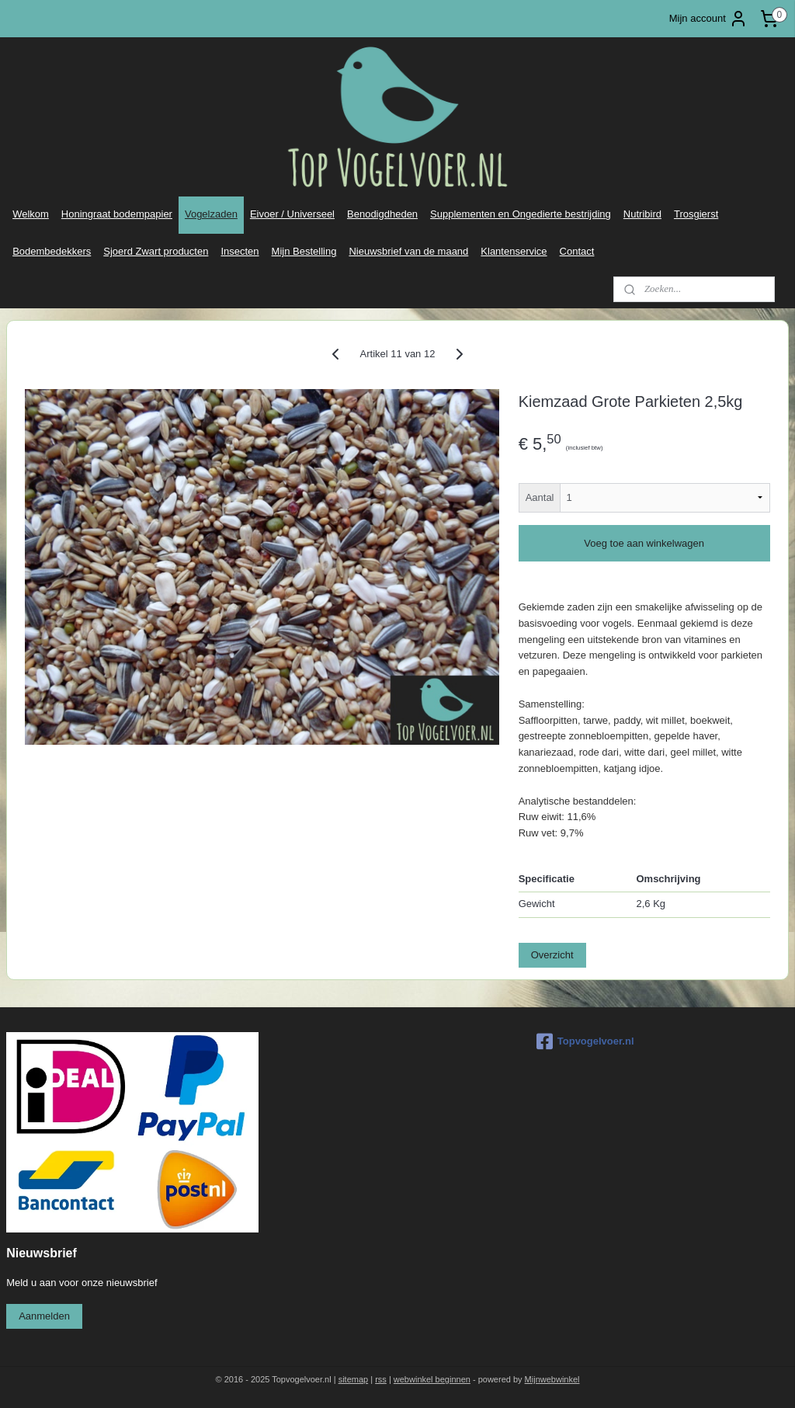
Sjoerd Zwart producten (155, 251)
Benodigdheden (382, 214)
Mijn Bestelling (304, 251)
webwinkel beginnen (432, 1379)
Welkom (30, 214)
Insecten (239, 251)
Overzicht (552, 955)
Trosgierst (696, 214)
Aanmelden (44, 1316)
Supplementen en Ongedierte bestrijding (520, 214)
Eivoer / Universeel (292, 214)
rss (381, 1379)
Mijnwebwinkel (552, 1379)
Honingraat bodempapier (116, 214)
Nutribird (642, 214)
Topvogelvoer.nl (585, 1041)
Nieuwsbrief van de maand (408, 251)
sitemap (353, 1379)
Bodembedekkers (51, 251)
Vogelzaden (211, 214)
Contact (577, 251)
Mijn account (708, 18)
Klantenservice (514, 251)
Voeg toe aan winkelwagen (644, 543)
